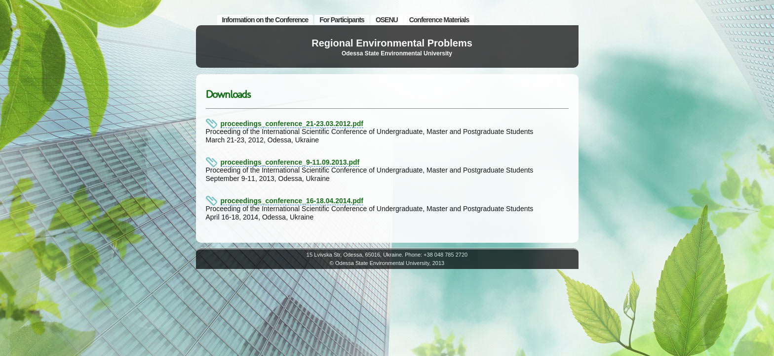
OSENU (387, 20)
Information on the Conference (265, 20)
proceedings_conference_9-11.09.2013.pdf (290, 162)
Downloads (228, 94)
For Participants (341, 20)
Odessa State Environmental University (397, 53)
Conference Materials (439, 20)
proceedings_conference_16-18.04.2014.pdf (292, 201)
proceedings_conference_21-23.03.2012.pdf (292, 124)
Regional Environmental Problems (391, 43)
